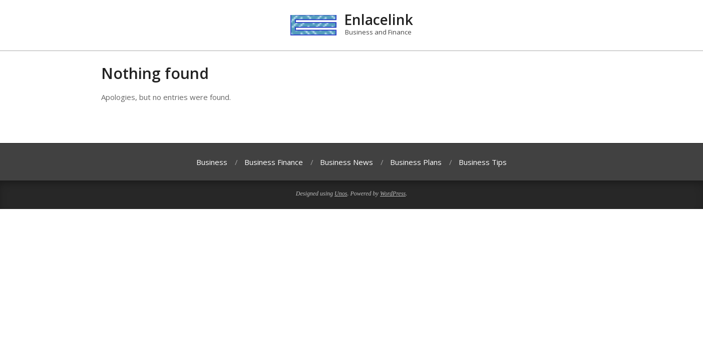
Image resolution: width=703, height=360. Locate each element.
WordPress (393, 193)
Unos (340, 193)
